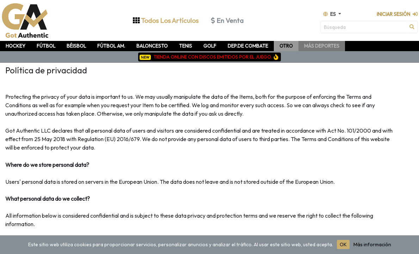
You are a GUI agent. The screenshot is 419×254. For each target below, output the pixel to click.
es (330, 14)
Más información (372, 244)
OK (343, 244)
